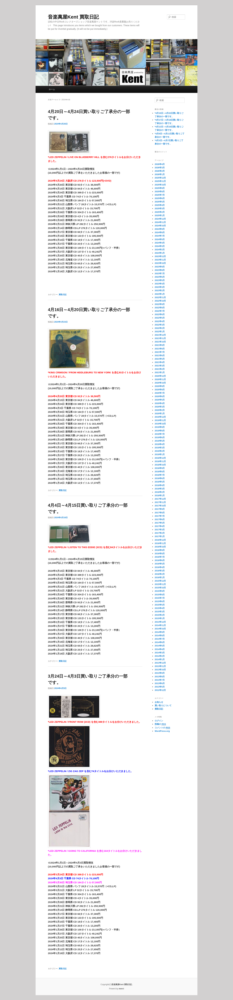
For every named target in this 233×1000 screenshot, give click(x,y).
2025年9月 (160, 188)
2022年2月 (160, 328)
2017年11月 (160, 502)
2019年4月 (160, 444)
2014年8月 (160, 635)
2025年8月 (160, 191)
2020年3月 (160, 406)
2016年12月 (160, 540)
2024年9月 (160, 229)
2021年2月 (160, 369)
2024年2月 (160, 249)
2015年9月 (160, 591)
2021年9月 (160, 345)
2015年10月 (160, 587)
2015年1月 (160, 618)
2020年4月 (160, 403)
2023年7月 (160, 273)
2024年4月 (160, 243)
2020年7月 (160, 393)
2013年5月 (160, 687)
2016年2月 (160, 574)
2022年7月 (160, 311)
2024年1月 (160, 253)
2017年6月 (160, 519)
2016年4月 (160, 567)
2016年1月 (160, 577)
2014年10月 (160, 628)
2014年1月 (160, 659)
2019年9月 (160, 427)
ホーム (52, 89)
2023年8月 (160, 270)
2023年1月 (160, 294)
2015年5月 (160, 605)
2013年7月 (160, 680)
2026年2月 (160, 171)
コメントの (162, 727)
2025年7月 (160, 195)
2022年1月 (160, 331)
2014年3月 (160, 652)
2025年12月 (160, 178)
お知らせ (159, 702)
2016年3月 (160, 570)
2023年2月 (160, 290)
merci (121, 989)
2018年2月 (160, 492)
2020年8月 (160, 389)
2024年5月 (160, 239)
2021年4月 (160, 362)
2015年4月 (160, 608)
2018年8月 (160, 471)
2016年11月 (160, 543)
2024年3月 (160, 246)
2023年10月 (160, 263)
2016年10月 (160, 547)
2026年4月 (160, 164)
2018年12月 (160, 458)
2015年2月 (160, 615)
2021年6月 (160, 355)
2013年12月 (160, 663)
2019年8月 (160, 430)
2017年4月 (160, 526)
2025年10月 (160, 185)
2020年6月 (160, 396)
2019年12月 (160, 417)
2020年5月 (160, 400)
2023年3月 (160, 287)
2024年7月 (160, 236)
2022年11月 (160, 297)
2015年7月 (160, 598)
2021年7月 (160, 352)
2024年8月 (160, 232)
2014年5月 (160, 645)
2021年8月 (160, 348)
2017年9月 (160, 509)
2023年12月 (160, 256)
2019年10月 (160, 423)
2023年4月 (160, 283)
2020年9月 (160, 386)
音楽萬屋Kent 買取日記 (73, 17)
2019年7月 (160, 434)
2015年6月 (160, 601)
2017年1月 (160, 536)
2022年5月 (160, 318)
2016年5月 (160, 563)
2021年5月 (160, 359)
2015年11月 (160, 584)
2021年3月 (160, 365)
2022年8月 (160, 307)
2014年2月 (160, 656)
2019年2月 (160, 451)
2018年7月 (160, 475)
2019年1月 (160, 454)
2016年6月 (160, 560)
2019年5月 (160, 441)
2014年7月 (160, 639)
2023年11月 (160, 260)
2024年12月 (160, 219)
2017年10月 (160, 505)
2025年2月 (160, 212)
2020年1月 (160, 413)
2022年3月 (160, 325)
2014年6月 (160, 642)
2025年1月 (160, 215)
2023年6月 (160, 277)
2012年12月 (160, 690)
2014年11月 (160, 625)
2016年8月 (160, 553)
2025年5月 (160, 201)
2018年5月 (160, 482)
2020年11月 (160, 379)
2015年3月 (160, 611)
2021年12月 (160, 335)
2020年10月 (160, 383)
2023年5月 (160, 280)
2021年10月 (160, 342)
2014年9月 (160, 632)
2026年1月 (160, 174)
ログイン (159, 720)
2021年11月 (160, 338)
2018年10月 (160, 465)
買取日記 (63, 294)
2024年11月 (160, 222)
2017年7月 (160, 516)
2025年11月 (160, 181)
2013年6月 (160, 683)
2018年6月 (160, 478)
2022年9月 (160, 304)
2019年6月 (160, 437)
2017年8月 (160, 512)
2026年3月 (160, 167)
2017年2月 (160, 533)
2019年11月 (160, 420)
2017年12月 (160, 499)
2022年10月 (160, 301)
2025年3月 (160, 208)
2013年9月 (160, 673)
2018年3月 (160, 488)
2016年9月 (160, 550)
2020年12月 (160, 376)
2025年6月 (160, 198)
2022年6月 (160, 314)
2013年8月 (160, 676)
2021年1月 (160, 372)
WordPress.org (162, 731)
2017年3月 (160, 529)
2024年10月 (160, 225)
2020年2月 (160, 410)
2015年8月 (160, 594)
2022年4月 (160, 321)
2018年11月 (160, 461)
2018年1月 (160, 495)
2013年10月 (160, 669)
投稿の (160, 724)
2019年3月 (160, 447)
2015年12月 (160, 581)
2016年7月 (160, 557)
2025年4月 (160, 205)
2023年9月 (160, 266)
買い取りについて (163, 705)
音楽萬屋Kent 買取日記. (121, 984)
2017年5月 (160, 523)
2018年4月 (160, 485)
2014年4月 (160, 649)
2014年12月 (160, 622)
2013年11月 (160, 666)
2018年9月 (160, 468)
